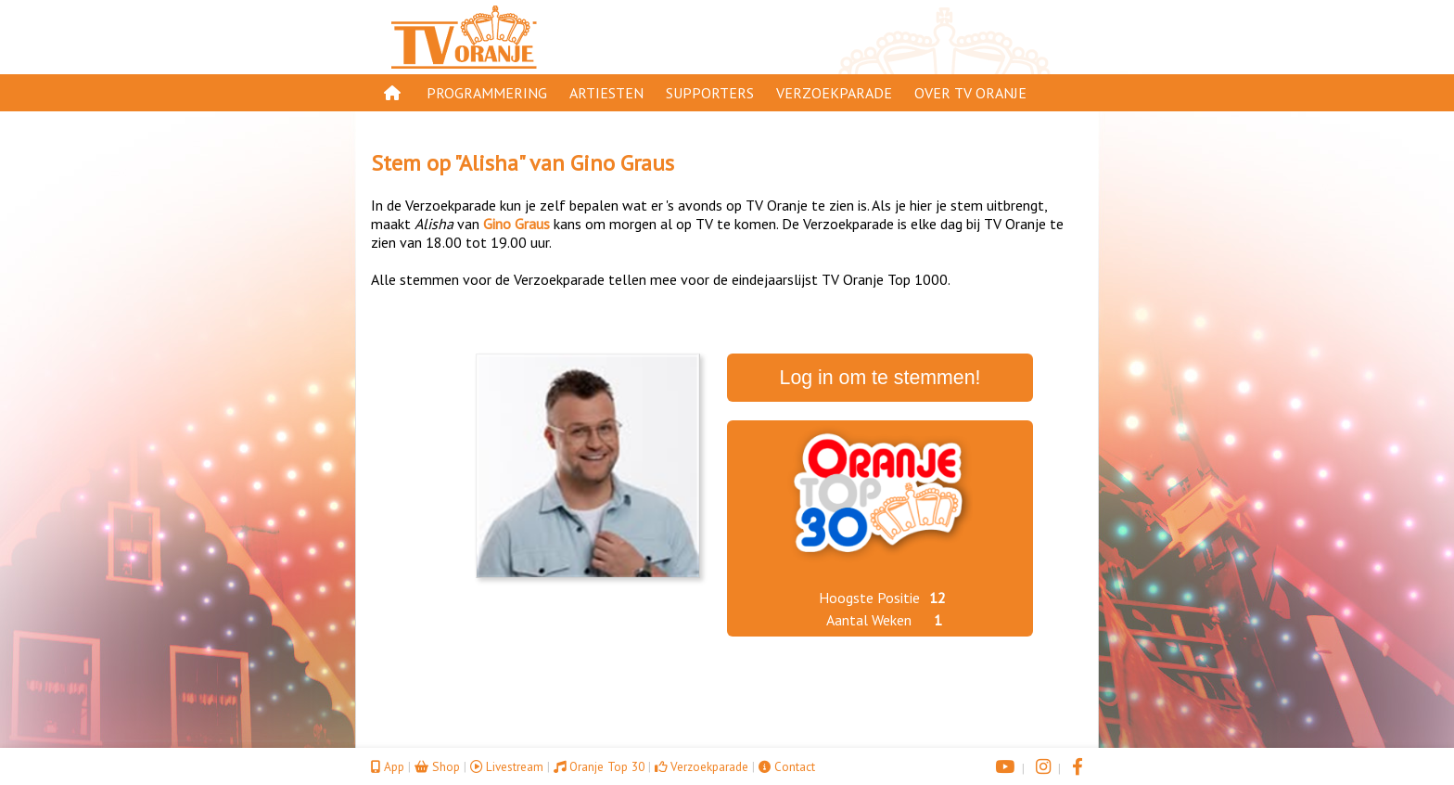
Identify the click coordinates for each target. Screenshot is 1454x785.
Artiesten (606, 93)
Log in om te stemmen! (880, 378)
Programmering (487, 93)
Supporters (710, 93)
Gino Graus (622, 162)
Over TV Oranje (970, 93)
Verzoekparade (834, 93)
